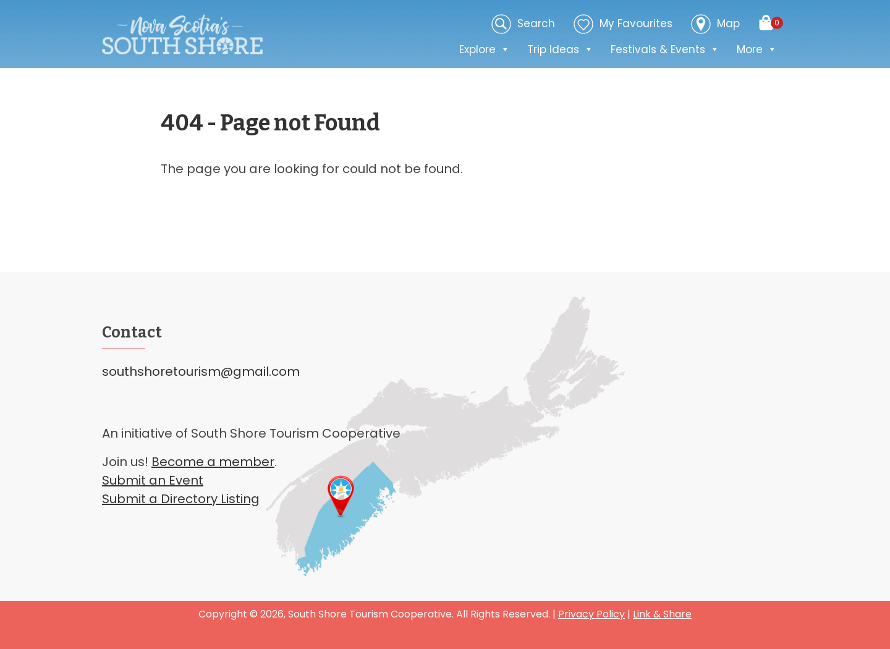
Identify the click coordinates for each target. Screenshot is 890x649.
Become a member (212, 461)
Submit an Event (152, 480)
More (757, 49)
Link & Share (662, 614)
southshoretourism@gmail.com (201, 371)
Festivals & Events (665, 49)
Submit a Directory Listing (181, 498)
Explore (484, 49)
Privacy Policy (591, 614)
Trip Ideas (560, 49)
